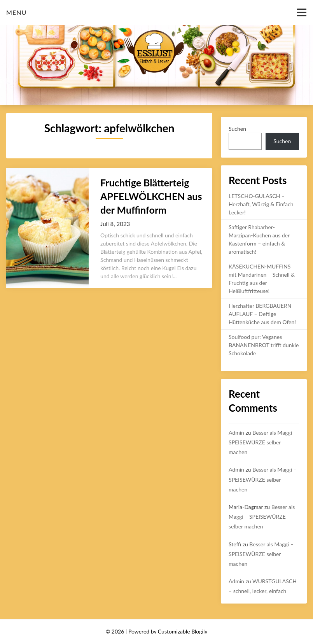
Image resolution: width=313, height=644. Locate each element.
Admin (236, 432)
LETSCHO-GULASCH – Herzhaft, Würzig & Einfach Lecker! (261, 204)
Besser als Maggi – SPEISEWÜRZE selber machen (263, 442)
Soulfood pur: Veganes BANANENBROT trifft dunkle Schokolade (264, 344)
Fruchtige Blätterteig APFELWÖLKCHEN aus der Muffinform (151, 196)
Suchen (237, 128)
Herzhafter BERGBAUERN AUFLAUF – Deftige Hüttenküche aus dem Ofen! (262, 313)
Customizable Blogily (183, 631)
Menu (16, 12)
